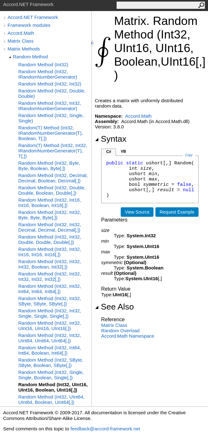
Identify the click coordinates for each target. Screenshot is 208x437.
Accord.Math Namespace (127, 336)
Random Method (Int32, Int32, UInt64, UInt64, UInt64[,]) (49, 338)
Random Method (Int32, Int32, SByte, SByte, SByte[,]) (49, 301)
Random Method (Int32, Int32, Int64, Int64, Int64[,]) (49, 288)
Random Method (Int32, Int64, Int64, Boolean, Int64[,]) (49, 350)
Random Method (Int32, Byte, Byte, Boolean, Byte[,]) (49, 165)
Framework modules (29, 25)
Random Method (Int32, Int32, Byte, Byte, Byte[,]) (49, 215)
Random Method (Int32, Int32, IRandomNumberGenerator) (49, 105)
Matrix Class (21, 41)
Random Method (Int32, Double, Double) (51, 93)
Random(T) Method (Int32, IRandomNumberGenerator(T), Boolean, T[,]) (50, 133)
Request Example (176, 212)
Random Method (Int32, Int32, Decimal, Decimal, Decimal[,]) (49, 227)
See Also (114, 306)
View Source (137, 212)
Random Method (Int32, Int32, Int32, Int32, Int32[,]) (49, 276)
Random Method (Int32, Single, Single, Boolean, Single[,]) (51, 374)
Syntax (110, 139)
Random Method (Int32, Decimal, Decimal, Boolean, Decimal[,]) (53, 178)
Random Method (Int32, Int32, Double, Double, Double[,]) (49, 239)
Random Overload (120, 330)
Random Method (30, 56)
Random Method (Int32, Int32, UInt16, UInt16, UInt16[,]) (49, 325)
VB (123, 151)
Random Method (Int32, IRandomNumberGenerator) (47, 74)
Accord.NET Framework (33, 17)
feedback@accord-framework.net (105, 428)
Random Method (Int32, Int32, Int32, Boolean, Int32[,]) (49, 264)
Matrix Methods (24, 48)
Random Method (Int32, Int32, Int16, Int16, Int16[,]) (49, 251)
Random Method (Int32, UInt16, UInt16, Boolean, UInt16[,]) (53, 387)
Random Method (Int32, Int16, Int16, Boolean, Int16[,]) (49, 202)
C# (108, 152)
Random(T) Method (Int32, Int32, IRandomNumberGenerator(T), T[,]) (52, 151)
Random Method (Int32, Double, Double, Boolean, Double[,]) (51, 190)
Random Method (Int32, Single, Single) (51, 118)
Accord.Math (21, 33)
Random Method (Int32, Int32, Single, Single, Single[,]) (49, 313)
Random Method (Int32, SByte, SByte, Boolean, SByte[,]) (50, 362)
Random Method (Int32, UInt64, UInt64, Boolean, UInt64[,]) (51, 399)
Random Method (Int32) (43, 64)
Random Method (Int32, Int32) (49, 83)
